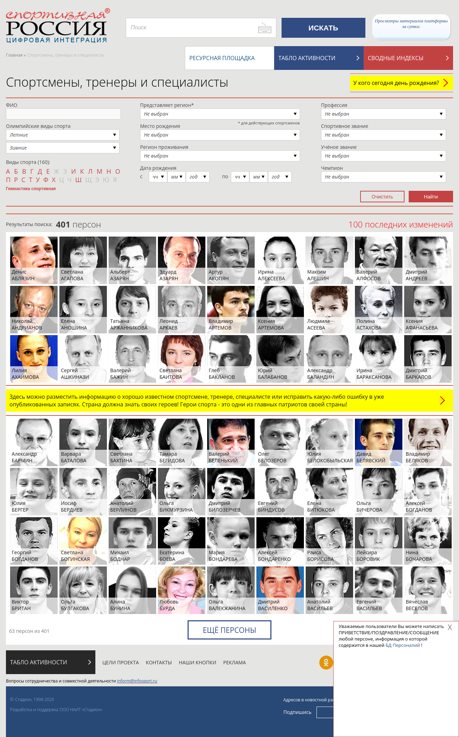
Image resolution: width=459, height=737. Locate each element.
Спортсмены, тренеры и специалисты (117, 82)
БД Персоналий (403, 645)
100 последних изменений (400, 224)
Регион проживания (164, 147)
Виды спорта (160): (28, 162)
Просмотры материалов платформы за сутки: (411, 23)
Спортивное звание (344, 126)
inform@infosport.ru (137, 681)
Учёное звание (339, 147)
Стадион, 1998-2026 (34, 699)
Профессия (334, 105)
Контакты (159, 662)
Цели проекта (120, 662)
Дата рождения (158, 168)
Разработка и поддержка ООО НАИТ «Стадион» (56, 709)
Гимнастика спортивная (31, 188)
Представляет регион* (167, 105)
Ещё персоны (229, 630)
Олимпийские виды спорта (38, 126)
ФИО (11, 105)
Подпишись (297, 711)
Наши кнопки (197, 662)
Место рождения (160, 126)
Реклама (234, 662)
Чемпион (332, 168)
